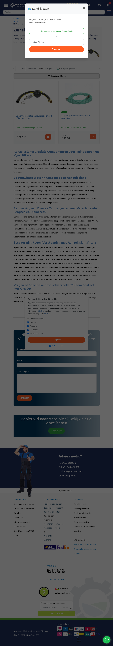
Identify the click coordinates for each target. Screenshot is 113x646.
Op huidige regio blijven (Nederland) (56, 31)
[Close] (84, 7)
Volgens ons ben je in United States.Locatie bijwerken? (45, 20)
